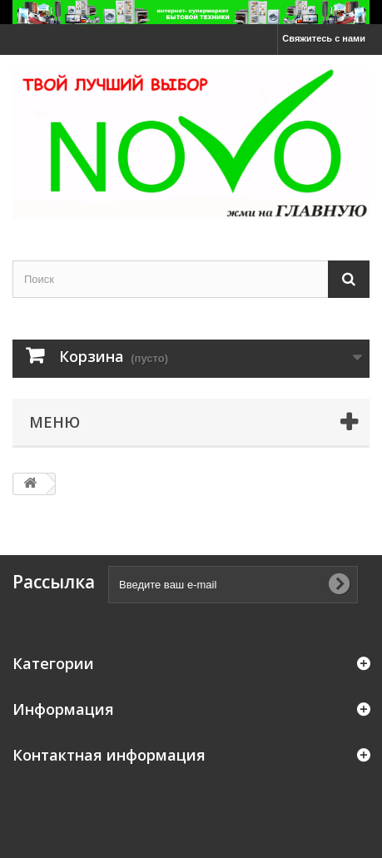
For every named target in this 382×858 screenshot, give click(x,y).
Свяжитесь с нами (323, 38)
